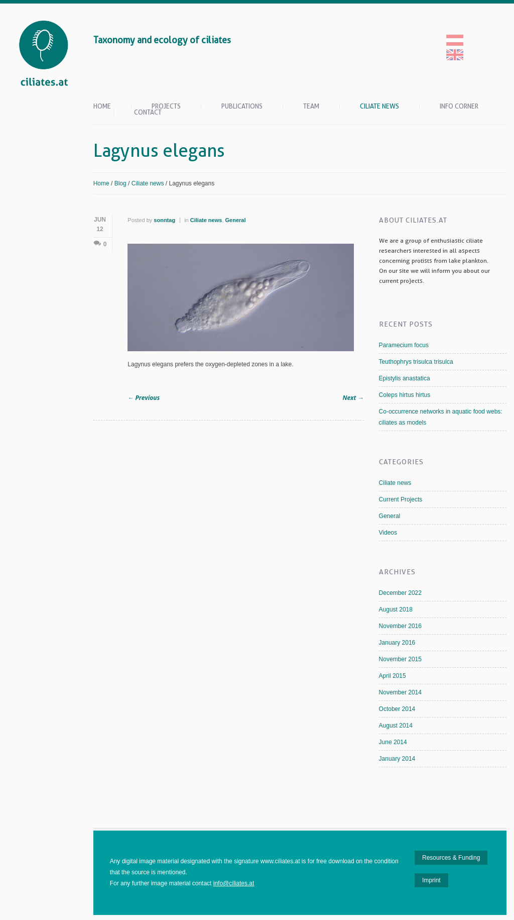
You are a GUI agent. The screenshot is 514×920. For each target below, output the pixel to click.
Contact (148, 113)
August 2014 (396, 725)
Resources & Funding (451, 857)
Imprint (431, 880)
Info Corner (459, 107)
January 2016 (397, 642)
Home (102, 107)
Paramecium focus (404, 345)
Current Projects (401, 499)
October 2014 (397, 708)
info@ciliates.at (233, 883)
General (235, 220)
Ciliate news (379, 107)
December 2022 (400, 592)
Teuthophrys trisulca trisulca (416, 361)
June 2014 (393, 742)
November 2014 (400, 692)
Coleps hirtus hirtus (405, 394)
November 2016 (400, 626)
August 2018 (396, 609)
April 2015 (392, 675)
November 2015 (400, 659)
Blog (120, 183)
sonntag (164, 220)
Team (311, 107)
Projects (166, 107)
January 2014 (397, 758)
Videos (388, 532)
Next (352, 397)
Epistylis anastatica (404, 378)
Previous (143, 397)
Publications (242, 107)
